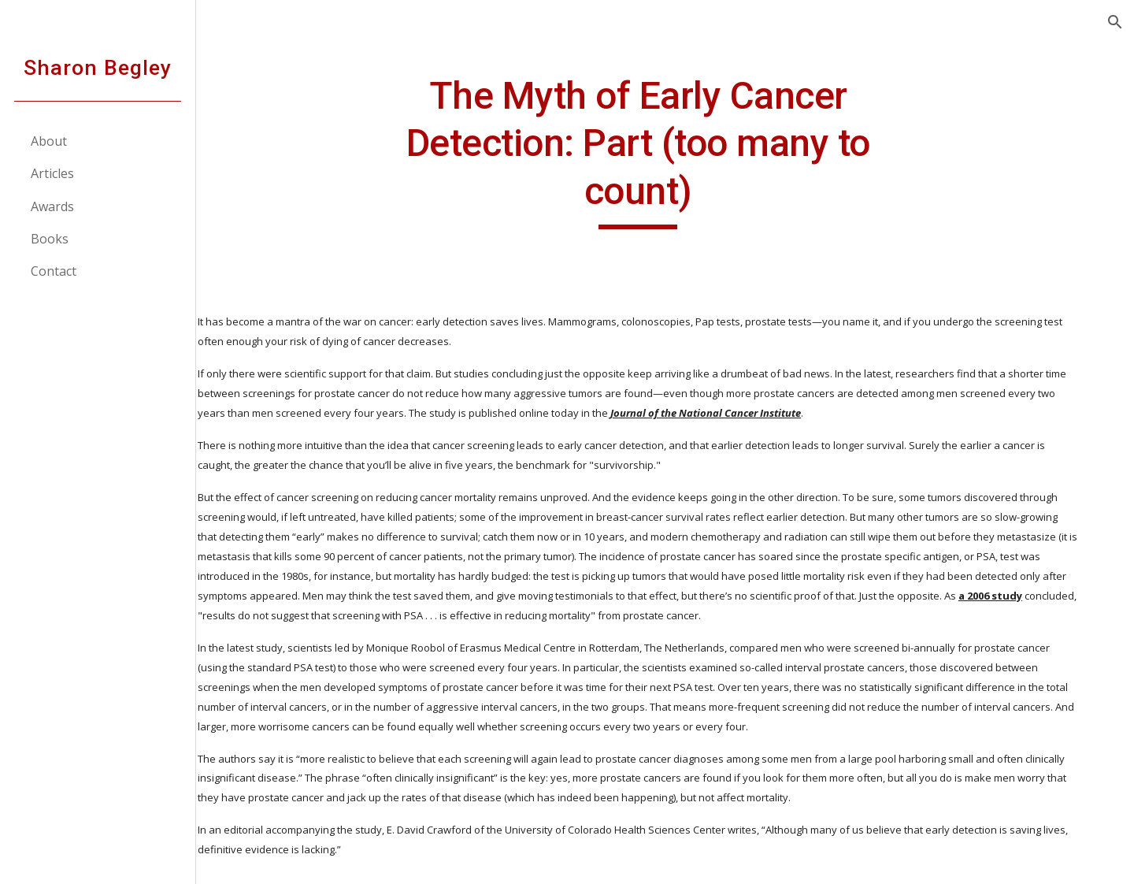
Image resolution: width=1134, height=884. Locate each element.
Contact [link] (54, 271)
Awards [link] (53, 206)
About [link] (50, 141)
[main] (665, 151)
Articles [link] (53, 173)
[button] (1115, 22)
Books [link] (50, 238)
